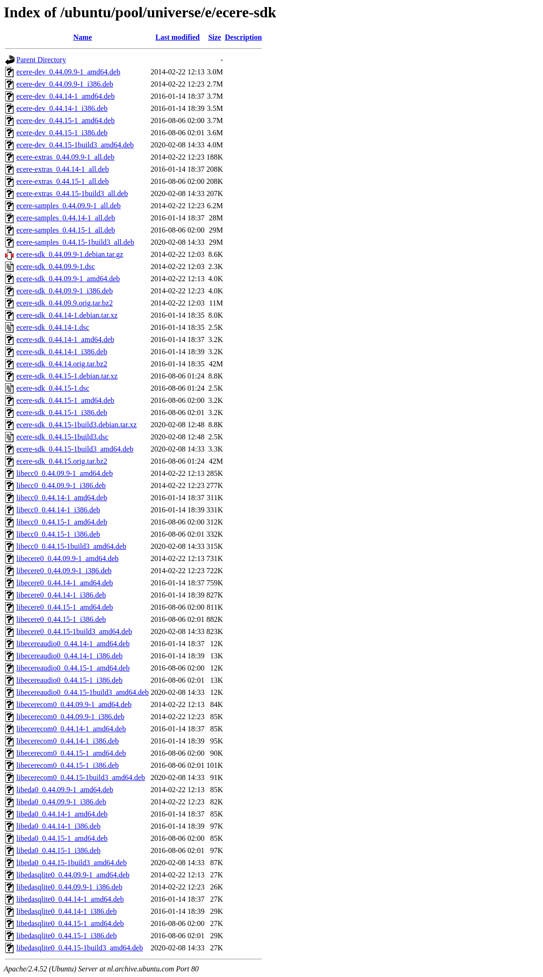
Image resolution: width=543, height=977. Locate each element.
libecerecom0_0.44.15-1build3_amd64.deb (80, 777)
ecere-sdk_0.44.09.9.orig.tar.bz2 (64, 303)
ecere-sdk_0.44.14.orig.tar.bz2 (61, 364)
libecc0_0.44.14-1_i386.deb (58, 510)
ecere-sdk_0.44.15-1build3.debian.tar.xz (76, 425)
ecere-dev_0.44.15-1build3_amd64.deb (75, 145)
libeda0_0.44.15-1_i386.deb (58, 850)
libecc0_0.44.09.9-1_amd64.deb (64, 473)
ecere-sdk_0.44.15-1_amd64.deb (65, 400)
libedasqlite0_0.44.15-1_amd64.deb (70, 923)
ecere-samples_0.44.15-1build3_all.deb (75, 242)
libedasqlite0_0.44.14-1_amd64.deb (70, 899)
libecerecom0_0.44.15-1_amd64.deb (71, 753)
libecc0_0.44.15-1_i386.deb (58, 534)
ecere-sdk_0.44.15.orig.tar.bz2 (61, 461)
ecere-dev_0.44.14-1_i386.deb (62, 108)
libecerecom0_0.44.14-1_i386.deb (67, 741)
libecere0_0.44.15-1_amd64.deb (64, 607)
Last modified (177, 37)
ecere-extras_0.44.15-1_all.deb (62, 181)
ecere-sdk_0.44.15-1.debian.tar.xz (66, 376)
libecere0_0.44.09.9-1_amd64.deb (67, 558)
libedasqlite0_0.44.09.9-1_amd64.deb (73, 875)
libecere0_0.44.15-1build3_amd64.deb (74, 631)
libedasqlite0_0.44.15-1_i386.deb (66, 936)
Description (243, 37)
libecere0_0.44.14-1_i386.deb (61, 595)
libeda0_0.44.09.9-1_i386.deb (61, 802)
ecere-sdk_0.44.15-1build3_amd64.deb (74, 449)
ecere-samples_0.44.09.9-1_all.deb (68, 206)
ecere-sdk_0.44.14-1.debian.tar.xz (66, 315)
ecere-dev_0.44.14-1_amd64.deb (65, 96)
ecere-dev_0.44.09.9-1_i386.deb (64, 84)
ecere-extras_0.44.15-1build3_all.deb (72, 193)
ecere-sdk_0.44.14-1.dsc (52, 327)
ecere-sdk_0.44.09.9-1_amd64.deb (68, 279)
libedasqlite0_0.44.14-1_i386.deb (66, 911)
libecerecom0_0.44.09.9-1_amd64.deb (73, 704)
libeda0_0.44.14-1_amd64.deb (62, 814)
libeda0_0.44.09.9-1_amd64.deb (64, 790)
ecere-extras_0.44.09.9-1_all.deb (65, 157)
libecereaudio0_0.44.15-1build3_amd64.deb (82, 692)
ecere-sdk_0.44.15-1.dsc (52, 388)
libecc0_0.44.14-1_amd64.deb (61, 498)
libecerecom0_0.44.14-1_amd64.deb (71, 729)
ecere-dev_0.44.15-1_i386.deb (62, 133)
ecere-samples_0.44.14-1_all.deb (65, 218)
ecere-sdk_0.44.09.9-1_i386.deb (64, 291)
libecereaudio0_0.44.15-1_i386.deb (69, 680)
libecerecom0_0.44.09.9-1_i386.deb (70, 717)
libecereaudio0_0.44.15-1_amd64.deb (73, 668)
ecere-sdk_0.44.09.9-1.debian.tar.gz (69, 254)
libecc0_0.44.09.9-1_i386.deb (61, 485)
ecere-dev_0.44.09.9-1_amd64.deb (68, 72)
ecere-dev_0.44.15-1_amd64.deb (65, 120)
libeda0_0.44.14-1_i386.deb (58, 826)
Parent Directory (41, 60)
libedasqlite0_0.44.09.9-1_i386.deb (69, 887)
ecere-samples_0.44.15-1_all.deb (65, 230)
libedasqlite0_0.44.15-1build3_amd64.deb (79, 948)
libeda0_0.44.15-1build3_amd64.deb (71, 863)
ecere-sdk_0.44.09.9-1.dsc (55, 266)
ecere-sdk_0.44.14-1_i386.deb (61, 352)
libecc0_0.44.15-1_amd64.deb (61, 522)
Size (214, 37)
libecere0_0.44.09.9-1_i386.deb (64, 571)
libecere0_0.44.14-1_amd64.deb (64, 583)
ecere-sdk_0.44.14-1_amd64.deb (65, 339)
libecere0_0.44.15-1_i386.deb (61, 619)
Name (82, 37)
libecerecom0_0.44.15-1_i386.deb (67, 765)
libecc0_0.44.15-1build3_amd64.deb (71, 546)
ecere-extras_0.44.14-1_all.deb (62, 169)
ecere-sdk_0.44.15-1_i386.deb (61, 412)
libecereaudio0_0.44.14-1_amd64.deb (73, 644)
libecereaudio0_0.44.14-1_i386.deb (69, 656)
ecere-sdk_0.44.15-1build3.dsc (62, 437)
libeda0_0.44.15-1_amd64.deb (62, 838)
